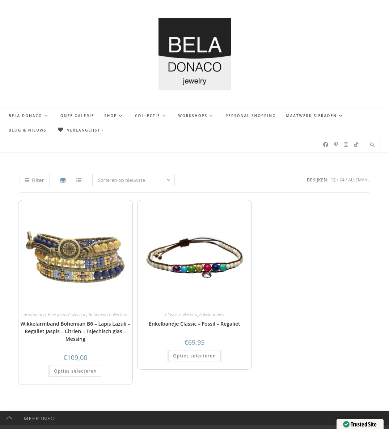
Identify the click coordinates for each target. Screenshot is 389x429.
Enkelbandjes (211, 315)
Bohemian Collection (108, 315)
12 (333, 180)
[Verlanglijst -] (80, 130)
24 (341, 180)
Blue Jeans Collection (67, 315)
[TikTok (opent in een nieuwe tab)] (356, 144)
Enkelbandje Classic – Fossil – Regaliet (194, 323)
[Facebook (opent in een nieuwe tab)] (325, 144)
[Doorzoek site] (372, 145)
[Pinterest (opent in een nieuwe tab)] (336, 144)
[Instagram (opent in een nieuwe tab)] (346, 144)
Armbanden (35, 315)
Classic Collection (181, 315)
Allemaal (358, 180)
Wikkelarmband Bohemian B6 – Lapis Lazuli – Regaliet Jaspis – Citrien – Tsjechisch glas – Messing (75, 331)
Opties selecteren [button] (75, 371)
